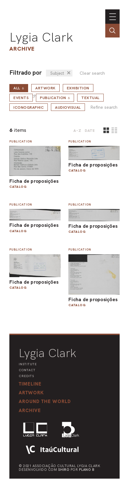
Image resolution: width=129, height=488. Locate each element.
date (90, 130)
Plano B (87, 469)
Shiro (64, 469)
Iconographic (28, 107)
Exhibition (78, 88)
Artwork (45, 88)
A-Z (77, 130)
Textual (90, 97)
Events (21, 97)
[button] (45, 401)
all (18, 88)
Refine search (103, 107)
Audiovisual (68, 107)
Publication (55, 97)
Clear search (92, 73)
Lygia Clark (41, 37)
